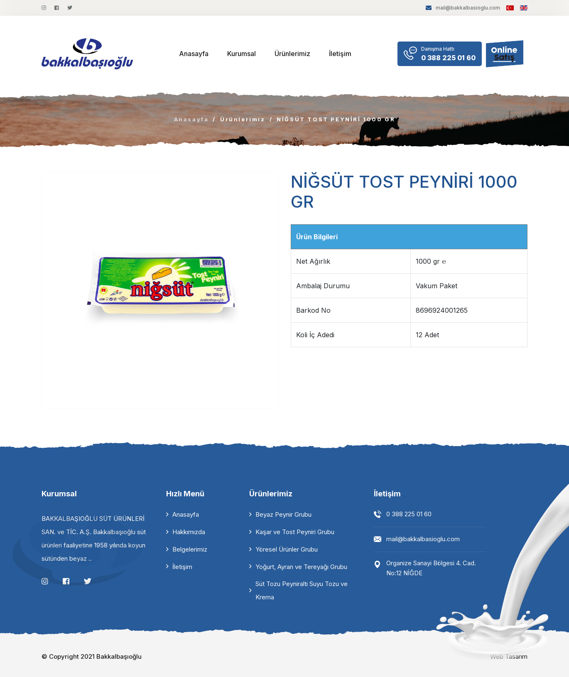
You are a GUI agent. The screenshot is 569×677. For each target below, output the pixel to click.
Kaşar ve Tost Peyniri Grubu (294, 532)
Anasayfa (193, 53)
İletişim (340, 53)
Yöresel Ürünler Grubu (286, 549)
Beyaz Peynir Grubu (283, 514)
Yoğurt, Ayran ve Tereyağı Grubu (301, 567)
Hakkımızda (188, 532)
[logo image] (87, 53)
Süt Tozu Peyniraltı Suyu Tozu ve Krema (301, 590)
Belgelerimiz (189, 549)
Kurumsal (241, 53)
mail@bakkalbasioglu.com (463, 8)
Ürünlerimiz (292, 53)
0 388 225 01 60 (409, 514)
